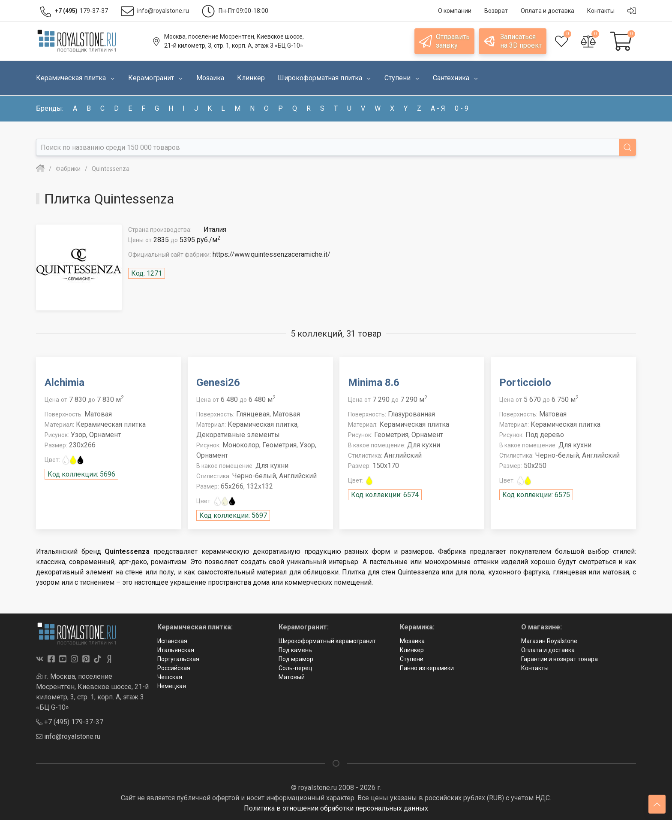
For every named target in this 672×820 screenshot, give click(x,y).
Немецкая (171, 686)
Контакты (535, 668)
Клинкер (412, 650)
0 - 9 (461, 108)
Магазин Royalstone (549, 641)
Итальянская (175, 650)
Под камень (295, 650)
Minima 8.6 (373, 383)
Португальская (178, 659)
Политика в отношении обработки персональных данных (336, 808)
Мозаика (412, 641)
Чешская (169, 677)
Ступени (411, 659)
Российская (173, 668)
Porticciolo (525, 383)
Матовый (292, 677)
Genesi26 (218, 383)
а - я (438, 108)
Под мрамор (296, 659)
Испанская (172, 641)
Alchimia (64, 383)
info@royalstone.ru (68, 736)
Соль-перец (295, 668)
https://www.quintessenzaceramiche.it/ (271, 254)
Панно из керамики (427, 668)
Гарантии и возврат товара (559, 659)
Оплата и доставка (548, 650)
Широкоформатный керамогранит (327, 641)
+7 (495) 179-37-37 (69, 722)
